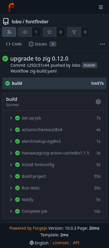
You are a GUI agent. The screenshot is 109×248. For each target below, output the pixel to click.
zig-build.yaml (43, 71)
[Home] (11, 7)
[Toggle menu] (101, 7)
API (76, 242)
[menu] (39, 243)
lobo (17, 21)
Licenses (61, 242)
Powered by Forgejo (28, 228)
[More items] (102, 44)
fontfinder (37, 21)
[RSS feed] (9, 32)
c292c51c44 (38, 65)
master (90, 65)
